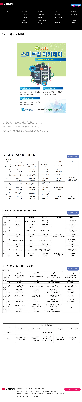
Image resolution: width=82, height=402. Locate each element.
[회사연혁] (24, 15)
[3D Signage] (57, 20)
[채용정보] (74, 23)
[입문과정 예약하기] (73, 156)
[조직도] (25, 20)
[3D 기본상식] (74, 14)
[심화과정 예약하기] (73, 268)
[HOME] (8, 11)
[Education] (41, 17)
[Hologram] (41, 23)
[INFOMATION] (74, 11)
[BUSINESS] (41, 11)
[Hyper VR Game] (57, 17)
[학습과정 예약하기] (73, 212)
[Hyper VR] (41, 14)
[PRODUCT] (57, 11)
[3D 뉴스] (74, 17)
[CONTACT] (25, 23)
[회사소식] (25, 17)
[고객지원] (74, 20)
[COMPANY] (24, 11)
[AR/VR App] (57, 14)
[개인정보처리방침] (72, 389)
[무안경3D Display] (41, 20)
